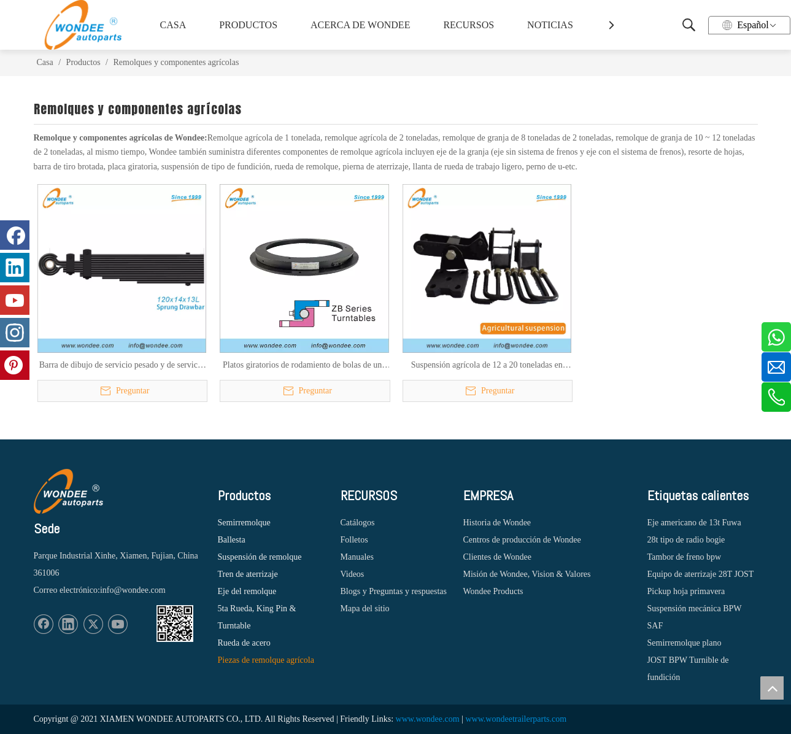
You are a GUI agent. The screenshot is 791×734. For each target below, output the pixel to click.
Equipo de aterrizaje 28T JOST (700, 574)
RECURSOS (468, 25)
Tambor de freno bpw (684, 557)
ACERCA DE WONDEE (358, 25)
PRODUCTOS (248, 25)
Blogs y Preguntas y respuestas (394, 591)
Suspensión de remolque (260, 557)
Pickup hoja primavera (686, 591)
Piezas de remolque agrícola (266, 660)
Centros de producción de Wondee (522, 539)
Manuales (357, 557)
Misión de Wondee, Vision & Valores (527, 574)
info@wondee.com (133, 590)
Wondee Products (493, 591)
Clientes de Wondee (497, 557)
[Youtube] (118, 624)
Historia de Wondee (497, 522)
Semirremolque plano (684, 642)
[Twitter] (93, 624)
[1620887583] (174, 623)
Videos (353, 574)
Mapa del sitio (365, 608)
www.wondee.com (428, 719)
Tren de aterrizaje (248, 574)
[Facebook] (43, 624)
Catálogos (358, 522)
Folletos (354, 539)
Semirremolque (244, 522)
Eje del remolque (247, 591)
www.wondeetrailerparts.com (515, 719)
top (772, 688)
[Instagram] (14, 332)
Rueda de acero (244, 642)
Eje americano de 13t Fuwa (694, 522)
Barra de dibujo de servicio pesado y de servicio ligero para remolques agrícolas (121, 365)
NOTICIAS (550, 25)
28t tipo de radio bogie (686, 539)
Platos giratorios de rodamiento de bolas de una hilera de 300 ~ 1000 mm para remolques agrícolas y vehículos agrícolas (304, 365)
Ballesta (231, 539)
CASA (173, 25)
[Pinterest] (14, 365)
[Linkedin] (68, 624)
